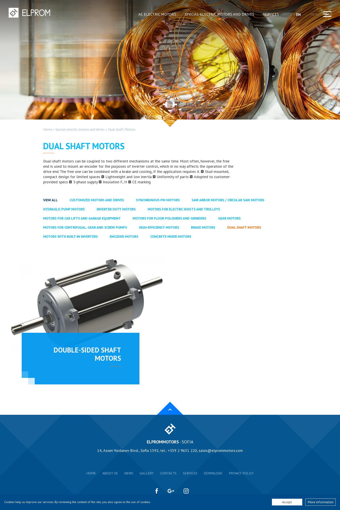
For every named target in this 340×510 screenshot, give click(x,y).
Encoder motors (124, 236)
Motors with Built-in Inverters (70, 236)
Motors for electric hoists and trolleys (184, 209)
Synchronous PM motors (158, 200)
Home (47, 129)
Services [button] (271, 14)
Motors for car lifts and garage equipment (82, 218)
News (128, 473)
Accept (287, 502)
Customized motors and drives (97, 200)
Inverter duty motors (116, 209)
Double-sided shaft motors (87, 354)
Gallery (147, 473)
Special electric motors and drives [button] (219, 14)
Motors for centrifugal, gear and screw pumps (85, 227)
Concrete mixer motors (170, 236)
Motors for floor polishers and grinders (169, 218)
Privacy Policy (241, 473)
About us (110, 473)
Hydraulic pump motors (64, 209)
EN (300, 14)
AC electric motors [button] (157, 14)
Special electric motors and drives (80, 129)
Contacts (168, 473)
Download (213, 473)
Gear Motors (229, 218)
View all (50, 200)
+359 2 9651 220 (182, 450)
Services (190, 473)
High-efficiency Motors (159, 227)
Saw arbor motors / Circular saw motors (228, 200)
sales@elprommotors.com (221, 450)
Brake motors (203, 227)
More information (320, 502)
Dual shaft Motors (122, 129)
